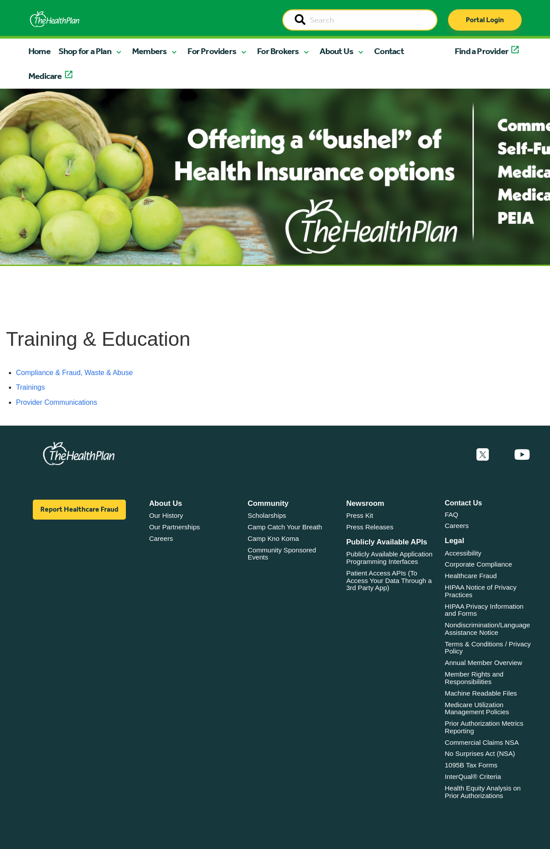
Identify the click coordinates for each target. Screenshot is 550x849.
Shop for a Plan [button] (85, 51)
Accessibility (463, 553)
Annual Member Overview (484, 662)
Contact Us (463, 503)
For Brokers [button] (278, 51)
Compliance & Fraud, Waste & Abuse (74, 372)
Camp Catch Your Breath (285, 527)
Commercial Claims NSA (482, 742)
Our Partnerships (174, 527)
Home (39, 51)
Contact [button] (389, 51)
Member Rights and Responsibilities (474, 677)
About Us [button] (336, 51)
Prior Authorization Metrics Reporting (484, 727)
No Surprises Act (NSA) (480, 753)
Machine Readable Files (481, 693)
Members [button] (149, 51)
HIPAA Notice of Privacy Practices (481, 591)
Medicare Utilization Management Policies (477, 708)
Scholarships (267, 515)
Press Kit (359, 515)
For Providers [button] (211, 51)
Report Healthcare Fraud (79, 509)
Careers (161, 538)
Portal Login (485, 20)
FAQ (451, 514)
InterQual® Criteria (473, 776)
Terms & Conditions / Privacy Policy (488, 647)
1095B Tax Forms (471, 765)
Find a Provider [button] (481, 51)
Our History (166, 515)
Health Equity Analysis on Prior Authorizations (483, 791)
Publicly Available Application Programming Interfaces (389, 557)
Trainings (30, 387)
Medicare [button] (45, 75)
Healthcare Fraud (471, 575)
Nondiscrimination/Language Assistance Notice (487, 628)
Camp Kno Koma (273, 538)
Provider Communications (56, 402)
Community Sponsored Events (282, 553)
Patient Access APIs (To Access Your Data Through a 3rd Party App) (389, 580)
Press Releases (369, 527)
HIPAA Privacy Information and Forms (484, 610)
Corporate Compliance (478, 564)
